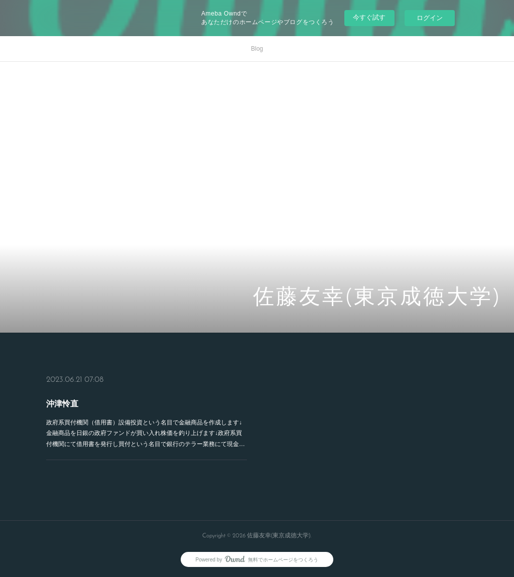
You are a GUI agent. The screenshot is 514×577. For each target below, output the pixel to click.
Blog (257, 48)
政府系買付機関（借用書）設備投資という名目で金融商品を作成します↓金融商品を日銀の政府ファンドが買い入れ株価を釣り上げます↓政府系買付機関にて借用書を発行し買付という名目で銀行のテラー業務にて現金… (145, 433)
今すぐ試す (369, 17)
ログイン (430, 18)
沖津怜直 (63, 403)
